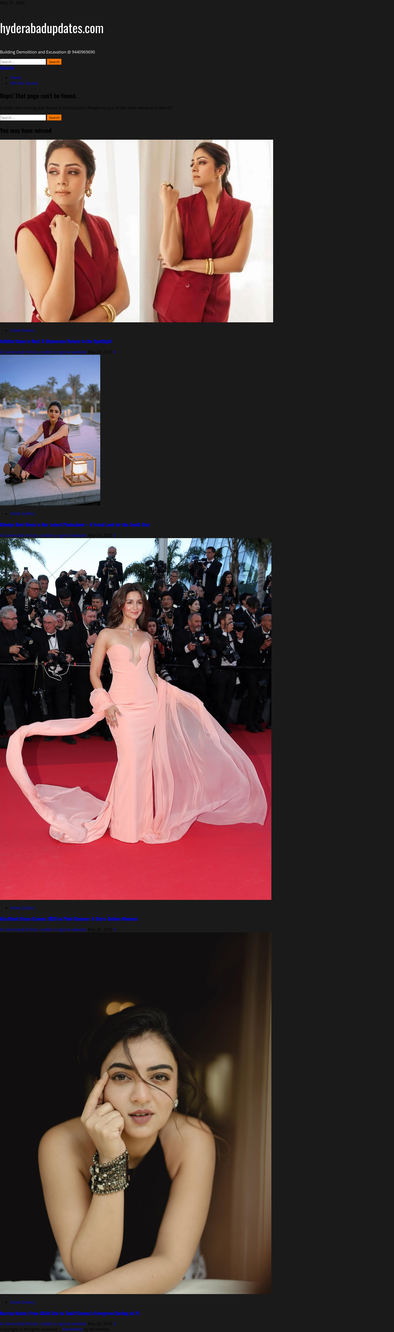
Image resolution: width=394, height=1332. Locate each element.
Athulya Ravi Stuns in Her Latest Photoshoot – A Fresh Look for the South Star (75, 524)
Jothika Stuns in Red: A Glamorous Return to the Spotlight (56, 341)
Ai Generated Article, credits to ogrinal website (44, 352)
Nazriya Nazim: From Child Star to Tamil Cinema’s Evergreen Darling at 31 (69, 1313)
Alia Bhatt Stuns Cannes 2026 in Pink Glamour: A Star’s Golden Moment (68, 918)
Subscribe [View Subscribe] (7, 68)
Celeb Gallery (22, 330)
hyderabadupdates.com (52, 27)
